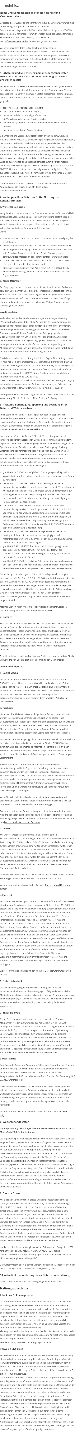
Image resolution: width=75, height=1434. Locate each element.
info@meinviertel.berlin (16, 41)
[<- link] (12, 666)
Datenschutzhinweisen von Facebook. (22, 822)
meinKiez (11, 5)
